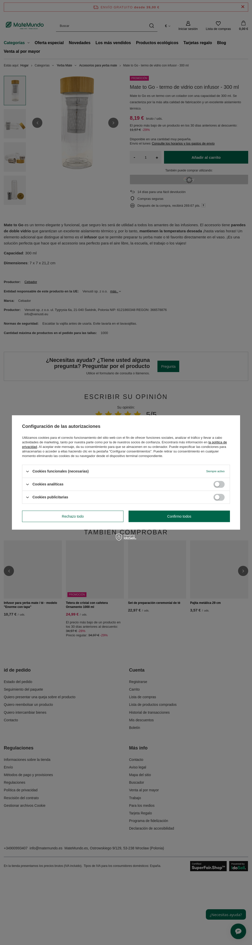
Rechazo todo (73, 516)
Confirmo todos (179, 516)
